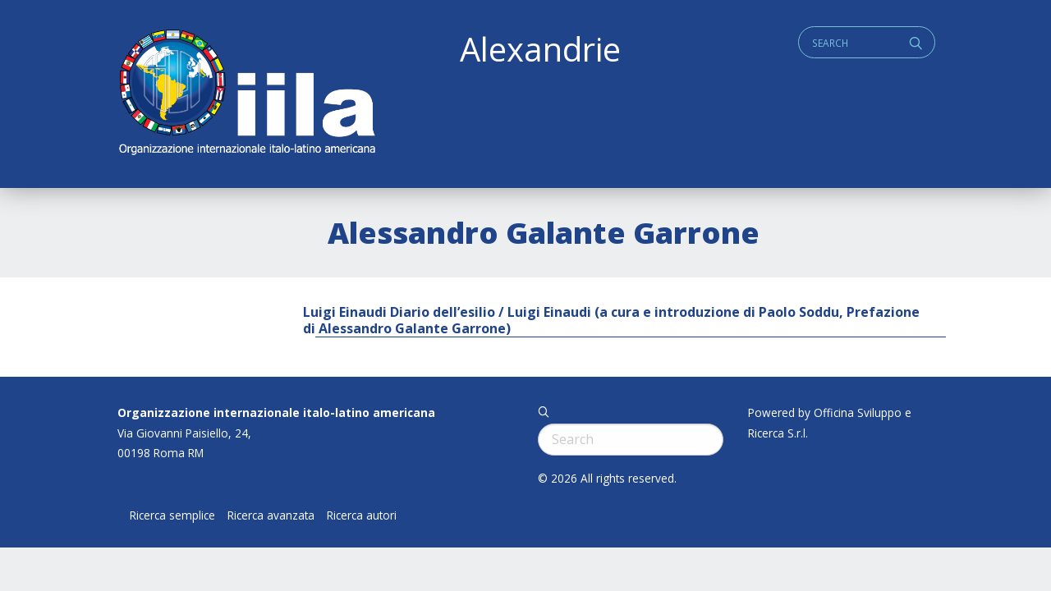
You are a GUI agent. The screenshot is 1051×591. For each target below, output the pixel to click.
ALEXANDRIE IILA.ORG (246, 94)
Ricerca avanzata (270, 515)
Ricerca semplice (172, 515)
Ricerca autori (362, 515)
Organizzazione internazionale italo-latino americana (276, 412)
